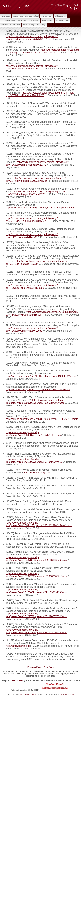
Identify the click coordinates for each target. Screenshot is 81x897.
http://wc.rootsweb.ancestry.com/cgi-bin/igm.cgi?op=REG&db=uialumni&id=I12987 (32, 329)
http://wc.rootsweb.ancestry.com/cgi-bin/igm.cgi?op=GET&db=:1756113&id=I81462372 (32, 219)
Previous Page (29, 24)
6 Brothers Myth (8, 20)
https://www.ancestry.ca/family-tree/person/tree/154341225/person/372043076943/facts (36, 631)
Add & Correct (60, 16)
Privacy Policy (47, 20)
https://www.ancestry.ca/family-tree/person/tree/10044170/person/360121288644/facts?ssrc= (39, 524)
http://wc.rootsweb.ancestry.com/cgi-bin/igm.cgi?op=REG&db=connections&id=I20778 (37, 163)
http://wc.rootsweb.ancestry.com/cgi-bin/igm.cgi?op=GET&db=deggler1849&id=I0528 (35, 193)
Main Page (5, 16)
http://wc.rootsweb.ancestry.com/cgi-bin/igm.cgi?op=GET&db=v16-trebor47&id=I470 (40, 94)
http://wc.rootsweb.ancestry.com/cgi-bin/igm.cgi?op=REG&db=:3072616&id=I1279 (43, 51)
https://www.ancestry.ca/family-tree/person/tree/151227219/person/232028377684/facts (36, 615)
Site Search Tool (32, 16)
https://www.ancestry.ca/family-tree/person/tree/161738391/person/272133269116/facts (36, 591)
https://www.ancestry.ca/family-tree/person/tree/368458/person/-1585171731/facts (33, 433)
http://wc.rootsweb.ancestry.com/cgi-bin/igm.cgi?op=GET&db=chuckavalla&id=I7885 (32, 37)
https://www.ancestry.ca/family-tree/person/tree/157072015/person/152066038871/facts (36, 575)
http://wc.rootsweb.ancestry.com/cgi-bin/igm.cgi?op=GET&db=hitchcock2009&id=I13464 (36, 179)
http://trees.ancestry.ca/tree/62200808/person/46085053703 (38, 389)
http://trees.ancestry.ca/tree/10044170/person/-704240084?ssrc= (41, 376)
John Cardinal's (23, 694)
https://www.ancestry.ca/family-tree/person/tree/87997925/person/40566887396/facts (35, 401)
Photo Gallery (33, 20)
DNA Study (21, 20)
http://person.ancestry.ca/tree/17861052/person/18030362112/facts (42, 419)
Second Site (33, 694)
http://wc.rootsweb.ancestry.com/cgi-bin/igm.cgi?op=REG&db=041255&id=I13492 (32, 67)
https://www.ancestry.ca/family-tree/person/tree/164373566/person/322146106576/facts (36, 558)
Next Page (41, 24)
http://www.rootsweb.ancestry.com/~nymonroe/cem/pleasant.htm (40, 207)
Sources (16, 24)
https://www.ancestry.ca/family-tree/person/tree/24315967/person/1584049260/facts (34, 460)
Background (18, 16)
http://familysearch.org (18, 646)
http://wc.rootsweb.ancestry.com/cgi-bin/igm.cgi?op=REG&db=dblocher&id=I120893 (32, 286)
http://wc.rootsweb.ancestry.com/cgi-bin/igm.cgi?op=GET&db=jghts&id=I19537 (37, 262)
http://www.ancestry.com (37, 472)
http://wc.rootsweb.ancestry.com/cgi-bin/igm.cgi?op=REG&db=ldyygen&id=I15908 (42, 313)
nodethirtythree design (66, 694)
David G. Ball (17, 680)
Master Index (46, 16)
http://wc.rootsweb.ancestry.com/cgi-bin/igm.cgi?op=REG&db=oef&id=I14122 (32, 235)
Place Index (6, 24)
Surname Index (62, 20)
